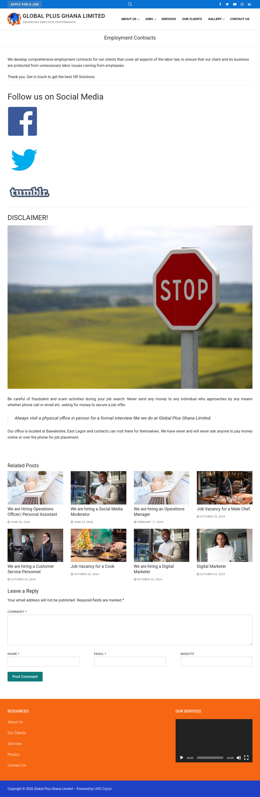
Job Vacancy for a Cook (93, 566)
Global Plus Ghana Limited (64, 16)
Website (187, 654)
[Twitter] (227, 4)
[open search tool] (130, 4)
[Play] (181, 757)
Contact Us (17, 765)
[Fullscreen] (246, 757)
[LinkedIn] (249, 4)
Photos (14, 754)
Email (100, 654)
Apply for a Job (25, 4)
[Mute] (238, 757)
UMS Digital (103, 789)
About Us (15, 722)
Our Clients (17, 733)
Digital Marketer (211, 566)
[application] (214, 740)
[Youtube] (235, 4)
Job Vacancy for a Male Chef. (224, 509)
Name (14, 654)
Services (15, 743)
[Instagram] (242, 4)
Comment (17, 611)
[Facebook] (220, 4)
